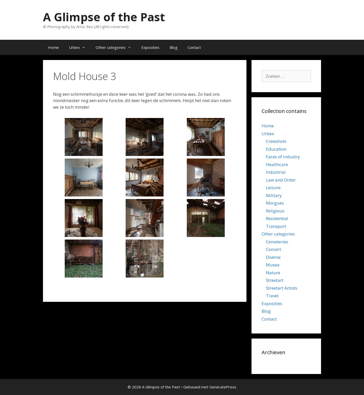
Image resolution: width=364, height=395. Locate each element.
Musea (273, 265)
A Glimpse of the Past (104, 17)
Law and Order (281, 180)
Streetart (274, 280)
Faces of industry (283, 157)
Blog (173, 47)
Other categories (116, 47)
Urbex (79, 47)
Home (53, 47)
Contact (194, 47)
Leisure (273, 187)
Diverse (273, 257)
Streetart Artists (281, 288)
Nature (273, 272)
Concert (273, 249)
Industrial (276, 172)
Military (274, 195)
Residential (277, 218)
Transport (276, 226)
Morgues (275, 203)
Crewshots (276, 141)
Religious (275, 211)
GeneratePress (222, 386)
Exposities (150, 47)
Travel (272, 296)
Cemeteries (277, 242)
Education (276, 149)
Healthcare (277, 164)
